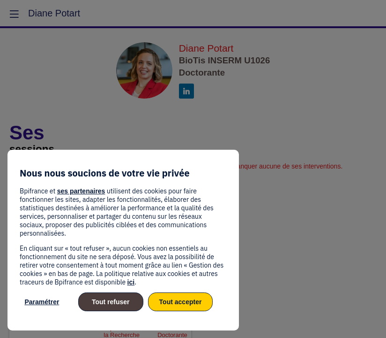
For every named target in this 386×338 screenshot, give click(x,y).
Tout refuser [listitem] (111, 302)
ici (131, 282)
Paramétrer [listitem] (41, 302)
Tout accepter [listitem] (180, 302)
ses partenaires (81, 191)
